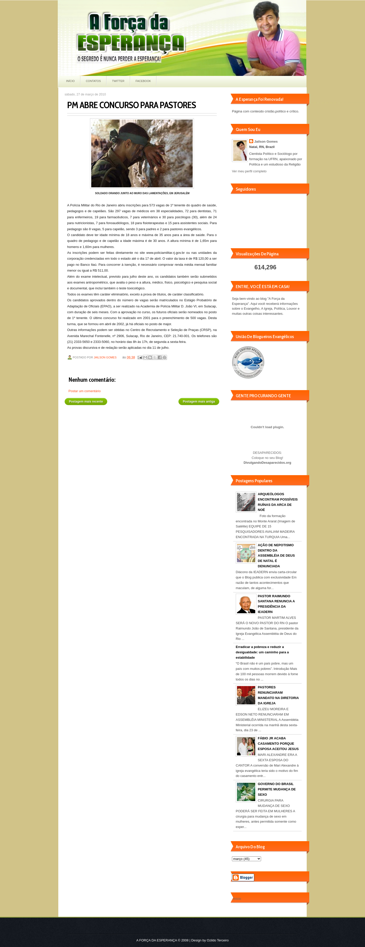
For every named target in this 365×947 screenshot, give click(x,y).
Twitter (118, 80)
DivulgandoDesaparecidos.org (267, 462)
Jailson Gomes (105, 357)
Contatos (93, 80)
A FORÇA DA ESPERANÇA (156, 940)
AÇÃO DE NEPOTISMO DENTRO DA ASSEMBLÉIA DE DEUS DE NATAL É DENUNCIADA (276, 555)
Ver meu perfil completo (249, 171)
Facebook (143, 80)
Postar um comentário (84, 391)
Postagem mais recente (86, 401)
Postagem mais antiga (199, 401)
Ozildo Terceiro (218, 940)
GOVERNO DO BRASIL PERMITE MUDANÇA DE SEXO (277, 789)
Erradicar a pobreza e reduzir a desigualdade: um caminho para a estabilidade (262, 652)
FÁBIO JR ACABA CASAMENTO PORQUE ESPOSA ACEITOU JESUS (278, 743)
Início (70, 80)
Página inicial (143, 400)
